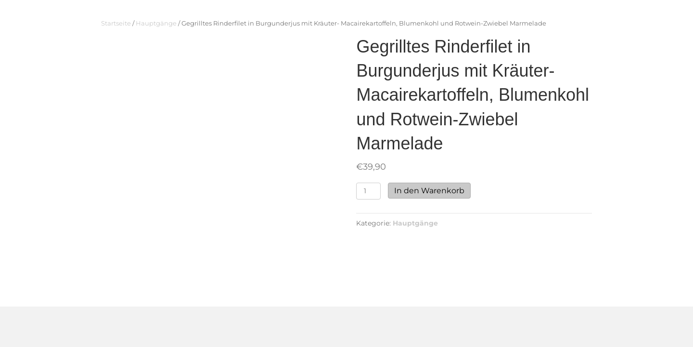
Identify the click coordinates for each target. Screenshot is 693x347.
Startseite (116, 23)
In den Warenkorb (429, 190)
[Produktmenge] (368, 191)
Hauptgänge (156, 23)
